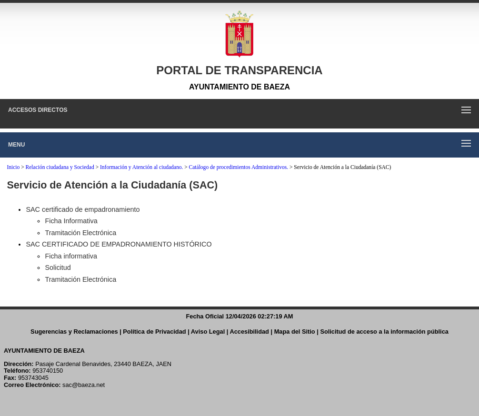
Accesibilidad (249, 331)
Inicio (13, 167)
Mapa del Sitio (294, 331)
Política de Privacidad (154, 331)
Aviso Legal (208, 331)
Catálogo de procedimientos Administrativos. (239, 167)
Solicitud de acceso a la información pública (384, 331)
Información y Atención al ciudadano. (141, 167)
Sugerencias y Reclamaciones (74, 331)
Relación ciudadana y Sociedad (60, 167)
